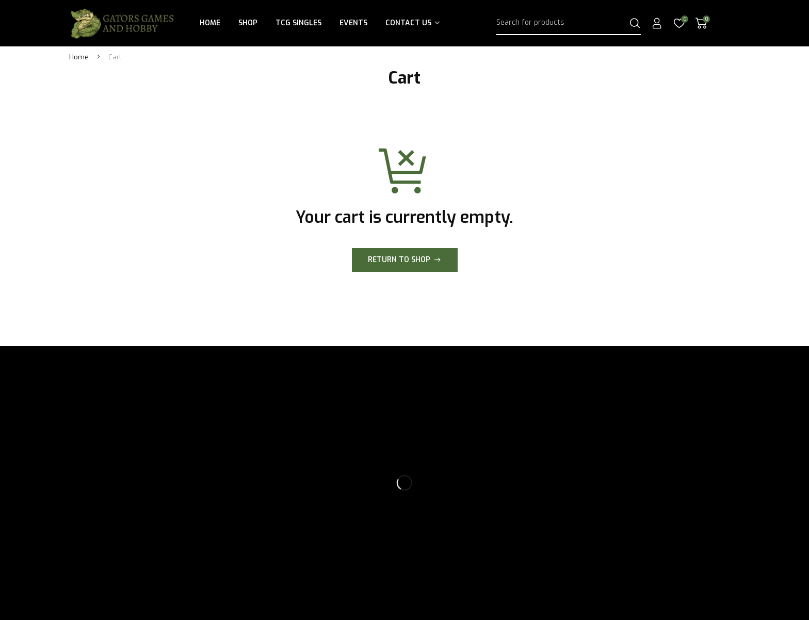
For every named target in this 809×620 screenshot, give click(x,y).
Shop (247, 23)
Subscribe (654, 415)
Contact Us (408, 23)
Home (210, 23)
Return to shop (399, 260)
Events (353, 23)
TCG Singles (298, 23)
